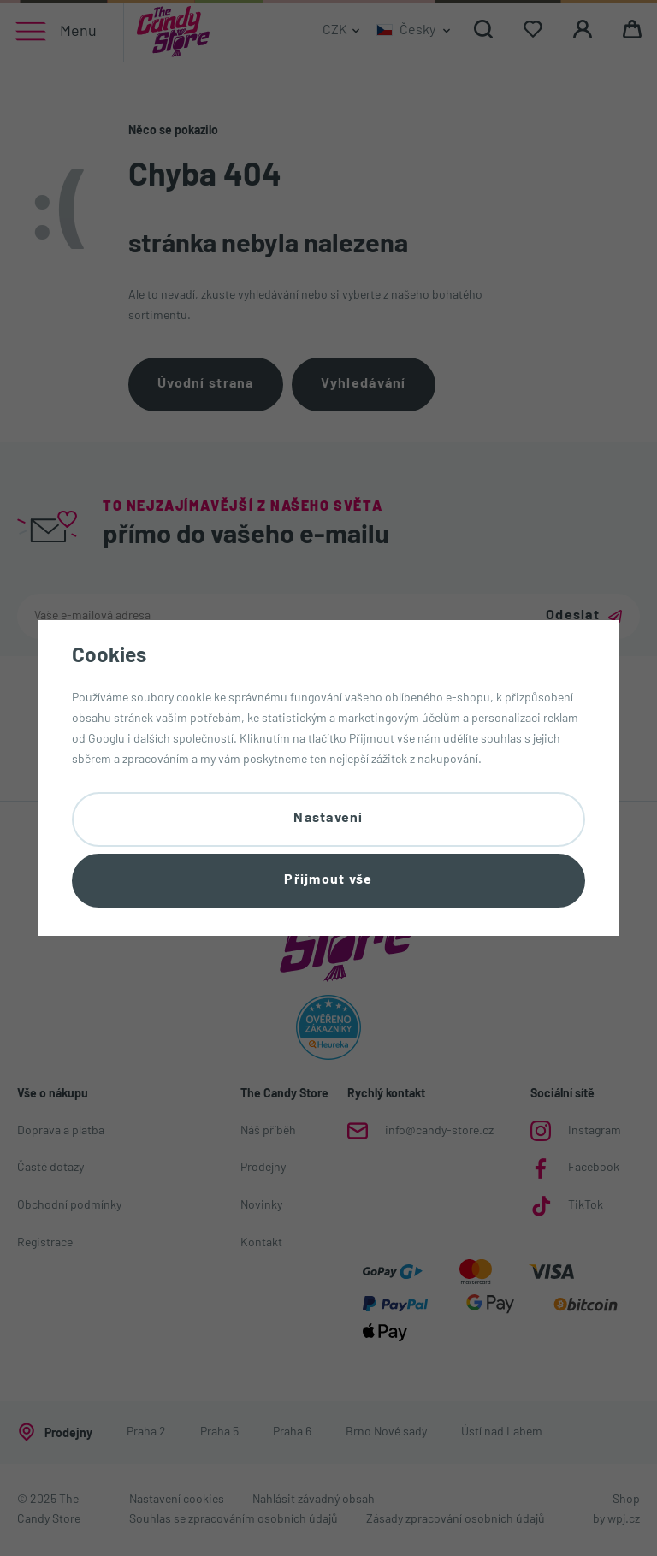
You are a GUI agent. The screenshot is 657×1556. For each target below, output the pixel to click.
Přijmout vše (328, 880)
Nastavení (328, 818)
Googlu (106, 739)
